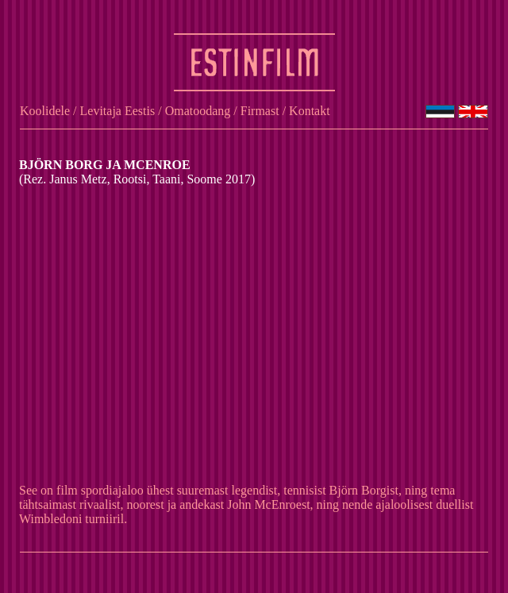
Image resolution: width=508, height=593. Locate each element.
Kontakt (309, 110)
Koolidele (45, 110)
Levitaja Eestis (118, 110)
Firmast (260, 110)
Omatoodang (198, 110)
